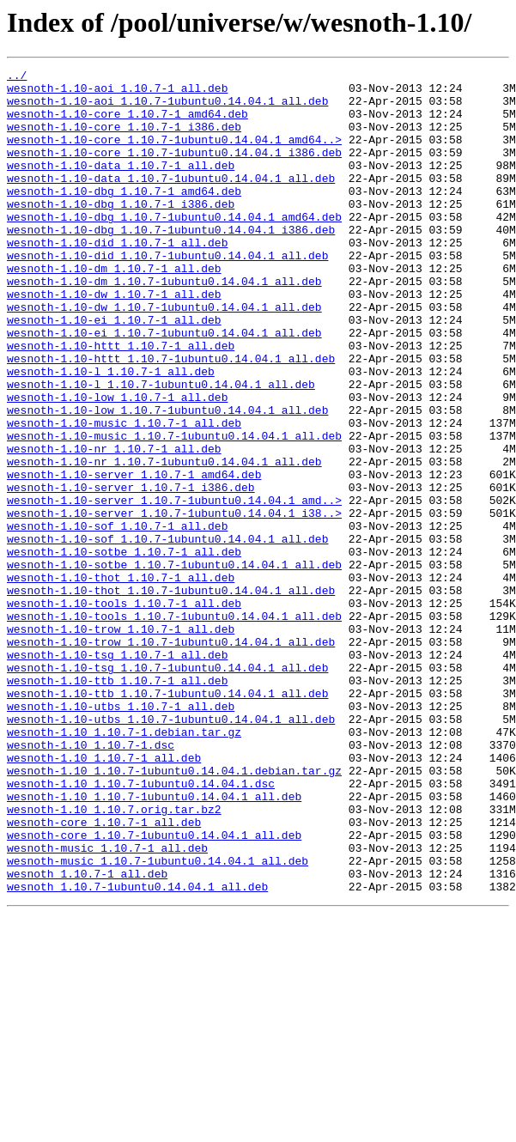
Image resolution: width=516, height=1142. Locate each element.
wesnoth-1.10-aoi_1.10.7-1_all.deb (117, 92)
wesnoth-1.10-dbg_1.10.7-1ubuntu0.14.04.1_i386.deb (171, 262)
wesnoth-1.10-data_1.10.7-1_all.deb (120, 185)
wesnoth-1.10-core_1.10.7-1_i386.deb (124, 139)
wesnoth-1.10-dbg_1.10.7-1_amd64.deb (124, 216)
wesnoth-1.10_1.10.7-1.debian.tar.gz (124, 865)
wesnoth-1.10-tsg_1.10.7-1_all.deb (117, 773)
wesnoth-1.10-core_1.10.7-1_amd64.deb (127, 123)
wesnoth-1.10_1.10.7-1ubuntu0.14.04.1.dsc (141, 927)
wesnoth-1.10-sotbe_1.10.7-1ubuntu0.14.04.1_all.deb (174, 664)
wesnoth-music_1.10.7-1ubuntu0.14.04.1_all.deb (157, 1020)
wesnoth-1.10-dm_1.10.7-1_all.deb (114, 309)
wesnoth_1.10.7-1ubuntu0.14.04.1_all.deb (137, 1051)
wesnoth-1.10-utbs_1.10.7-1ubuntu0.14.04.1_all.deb (171, 850)
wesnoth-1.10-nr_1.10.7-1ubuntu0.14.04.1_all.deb (164, 541)
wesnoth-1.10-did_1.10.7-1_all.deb (117, 278)
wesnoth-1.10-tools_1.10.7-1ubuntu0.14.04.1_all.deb (174, 726)
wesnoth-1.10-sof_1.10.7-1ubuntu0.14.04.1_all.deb (167, 633)
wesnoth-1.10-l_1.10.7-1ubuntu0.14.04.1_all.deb (161, 448)
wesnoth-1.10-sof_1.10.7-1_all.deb (117, 618)
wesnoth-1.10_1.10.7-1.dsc (90, 881)
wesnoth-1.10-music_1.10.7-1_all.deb (124, 494)
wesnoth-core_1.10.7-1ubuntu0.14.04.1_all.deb (154, 989)
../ (17, 77)
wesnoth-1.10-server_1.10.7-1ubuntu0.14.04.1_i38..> (174, 602)
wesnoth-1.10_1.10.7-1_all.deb (104, 896)
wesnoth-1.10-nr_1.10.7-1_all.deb (114, 525)
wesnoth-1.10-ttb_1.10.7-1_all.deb (117, 803)
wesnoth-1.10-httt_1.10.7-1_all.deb (120, 402)
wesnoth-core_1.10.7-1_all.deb (104, 973)
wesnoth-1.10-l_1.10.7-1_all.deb (111, 432)
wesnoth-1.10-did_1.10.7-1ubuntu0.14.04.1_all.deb (167, 293)
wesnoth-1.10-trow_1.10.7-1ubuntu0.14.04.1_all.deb (171, 757)
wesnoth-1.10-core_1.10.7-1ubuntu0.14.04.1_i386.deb (174, 170)
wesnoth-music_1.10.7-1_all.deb (107, 1004)
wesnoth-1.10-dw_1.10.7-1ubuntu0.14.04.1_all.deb (164, 355)
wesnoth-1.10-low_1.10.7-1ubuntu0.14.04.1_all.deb (167, 479)
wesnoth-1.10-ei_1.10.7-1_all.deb (114, 371)
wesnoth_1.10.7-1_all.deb (87, 1035)
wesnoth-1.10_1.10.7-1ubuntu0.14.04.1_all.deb (154, 943)
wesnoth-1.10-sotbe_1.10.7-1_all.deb (124, 649)
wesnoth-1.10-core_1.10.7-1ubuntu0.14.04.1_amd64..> (174, 154)
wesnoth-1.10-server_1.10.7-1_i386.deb (131, 572)
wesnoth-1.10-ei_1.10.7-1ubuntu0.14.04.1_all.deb (164, 386)
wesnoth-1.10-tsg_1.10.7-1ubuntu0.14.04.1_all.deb (167, 788)
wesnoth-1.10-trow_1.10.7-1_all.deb (120, 742)
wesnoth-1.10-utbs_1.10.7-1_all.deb (120, 834)
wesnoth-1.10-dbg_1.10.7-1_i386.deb (120, 232)
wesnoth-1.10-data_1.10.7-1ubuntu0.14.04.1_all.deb (171, 201)
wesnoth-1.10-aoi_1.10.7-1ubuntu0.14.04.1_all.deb (167, 108)
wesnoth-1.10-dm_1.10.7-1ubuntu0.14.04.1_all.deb (164, 324)
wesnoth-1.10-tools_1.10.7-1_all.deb (124, 711)
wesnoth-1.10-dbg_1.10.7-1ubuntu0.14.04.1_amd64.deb (174, 247)
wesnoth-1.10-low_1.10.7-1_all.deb (117, 463)
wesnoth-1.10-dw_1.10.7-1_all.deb (114, 340)
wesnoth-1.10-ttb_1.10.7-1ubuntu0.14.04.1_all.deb (167, 819)
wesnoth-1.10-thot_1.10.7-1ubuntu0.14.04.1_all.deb (171, 695)
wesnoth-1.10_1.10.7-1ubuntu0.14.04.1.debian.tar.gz (174, 912)
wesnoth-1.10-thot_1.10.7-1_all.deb (120, 680)
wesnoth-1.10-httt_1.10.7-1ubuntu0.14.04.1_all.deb (171, 417)
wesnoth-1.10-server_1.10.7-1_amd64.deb (134, 556)
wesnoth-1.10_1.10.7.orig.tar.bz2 (114, 958)
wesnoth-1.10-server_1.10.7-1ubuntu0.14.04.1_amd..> (174, 587)
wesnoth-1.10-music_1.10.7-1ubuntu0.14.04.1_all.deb (174, 510)
